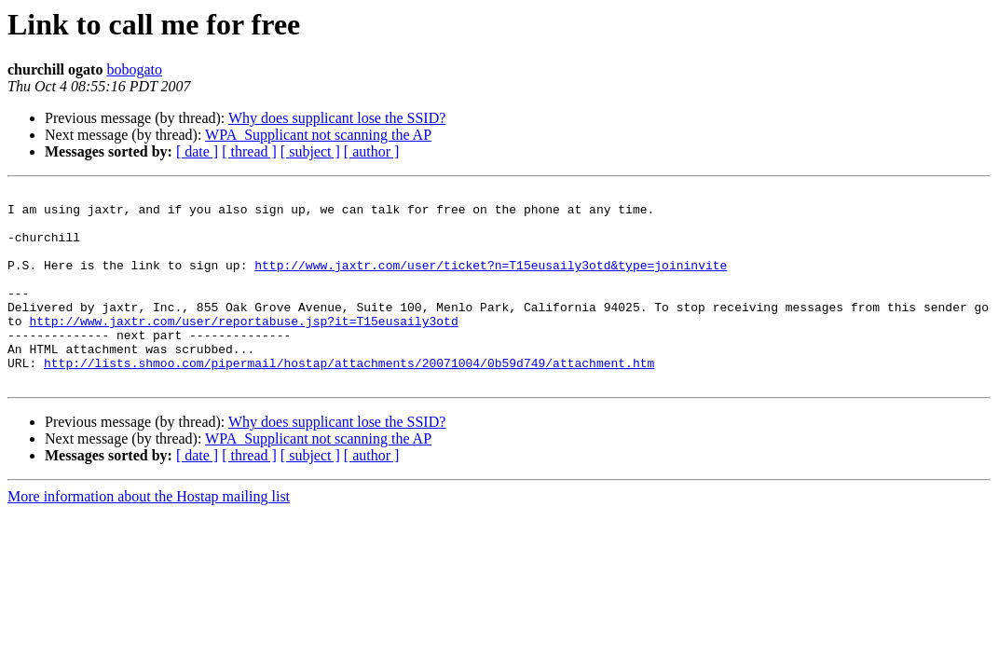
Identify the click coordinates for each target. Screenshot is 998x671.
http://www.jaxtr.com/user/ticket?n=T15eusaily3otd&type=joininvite (490, 281)
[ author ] (372, 151)
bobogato (134, 69)
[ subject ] (310, 151)
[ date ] (197, 151)
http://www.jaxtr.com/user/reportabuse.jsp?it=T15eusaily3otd (243, 348)
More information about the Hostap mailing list (148, 535)
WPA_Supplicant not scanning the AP (318, 135)
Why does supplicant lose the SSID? (336, 118)
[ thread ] (249, 151)
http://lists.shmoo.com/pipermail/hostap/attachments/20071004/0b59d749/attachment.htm (349, 398)
